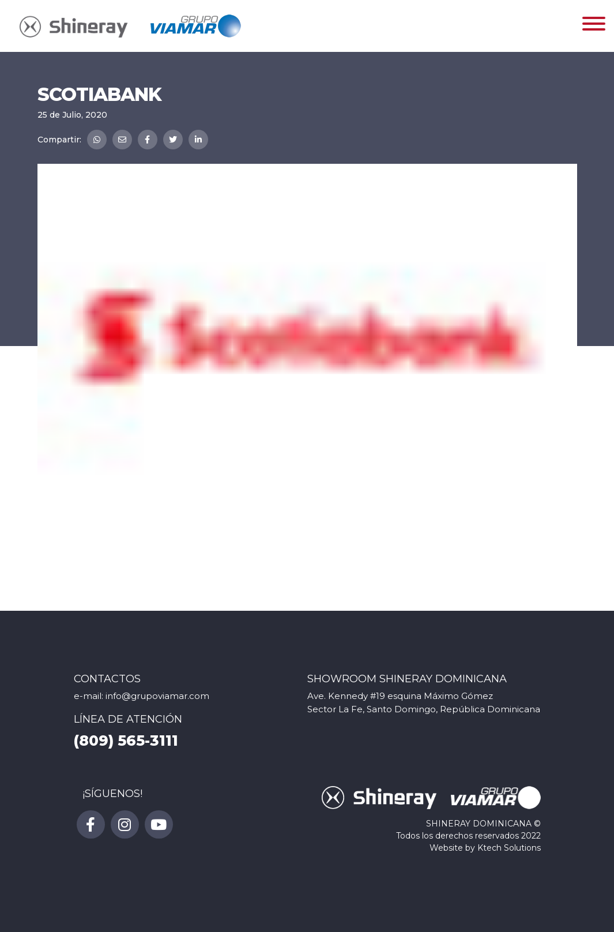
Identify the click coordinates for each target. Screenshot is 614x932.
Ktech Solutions (509, 848)
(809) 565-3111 (126, 740)
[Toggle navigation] (594, 25)
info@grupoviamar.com (157, 695)
